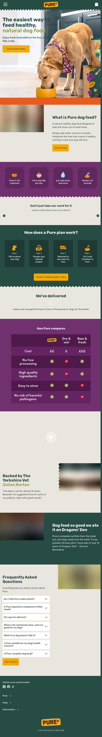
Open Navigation (5, 4)
